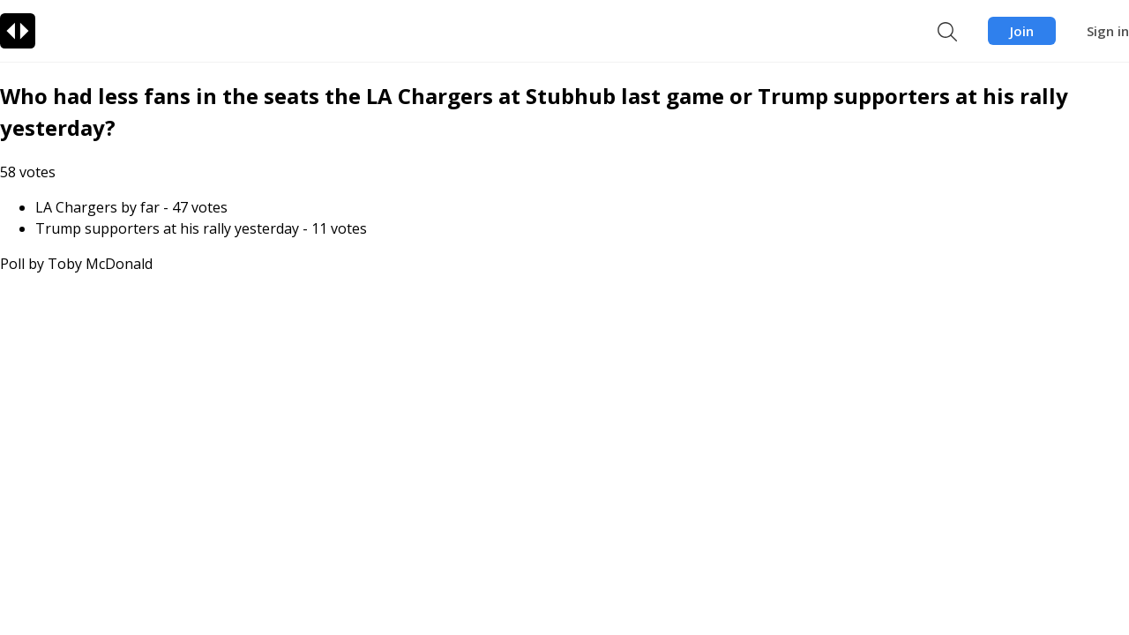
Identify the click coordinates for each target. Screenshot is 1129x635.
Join (1022, 31)
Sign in (1108, 31)
